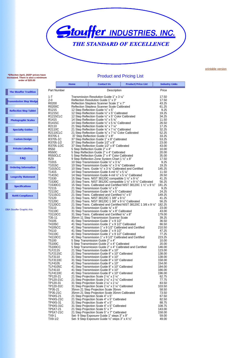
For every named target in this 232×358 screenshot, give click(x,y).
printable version (216, 68)
